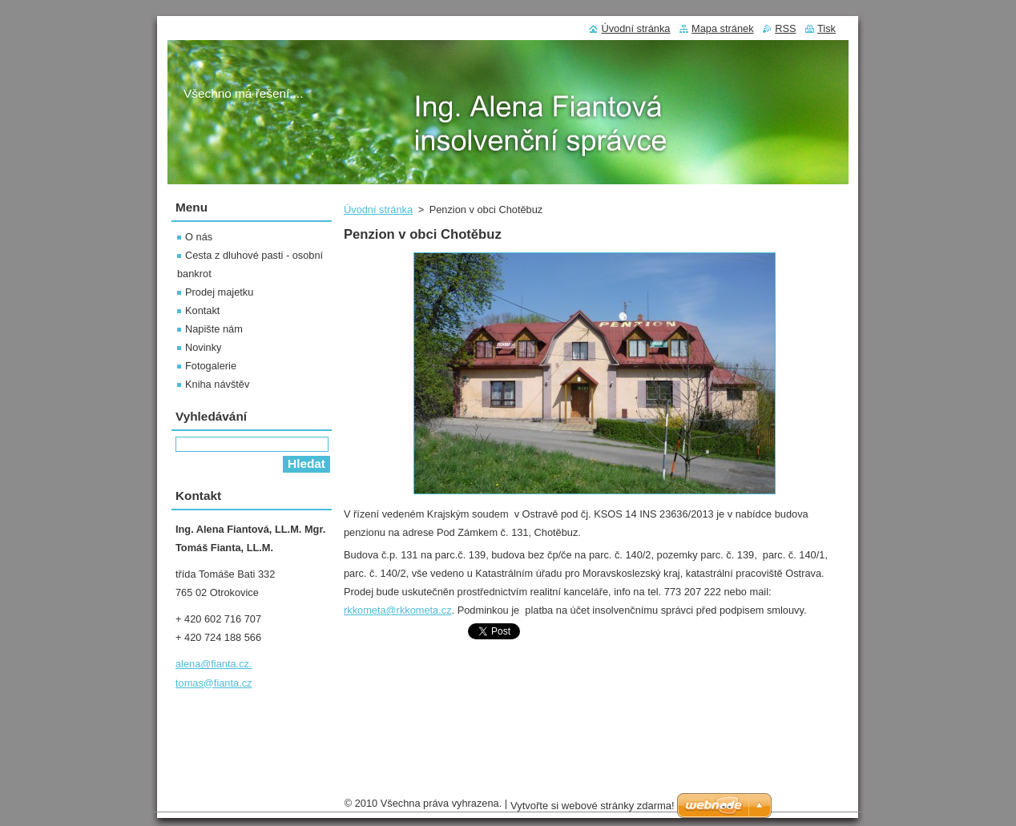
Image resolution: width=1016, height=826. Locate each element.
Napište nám (214, 329)
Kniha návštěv (217, 384)
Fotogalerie (210, 366)
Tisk (826, 28)
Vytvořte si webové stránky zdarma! (592, 810)
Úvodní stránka (378, 209)
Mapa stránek (722, 28)
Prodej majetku (219, 292)
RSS (785, 28)
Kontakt (202, 310)
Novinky (203, 347)
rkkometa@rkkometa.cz (398, 610)
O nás (198, 237)
